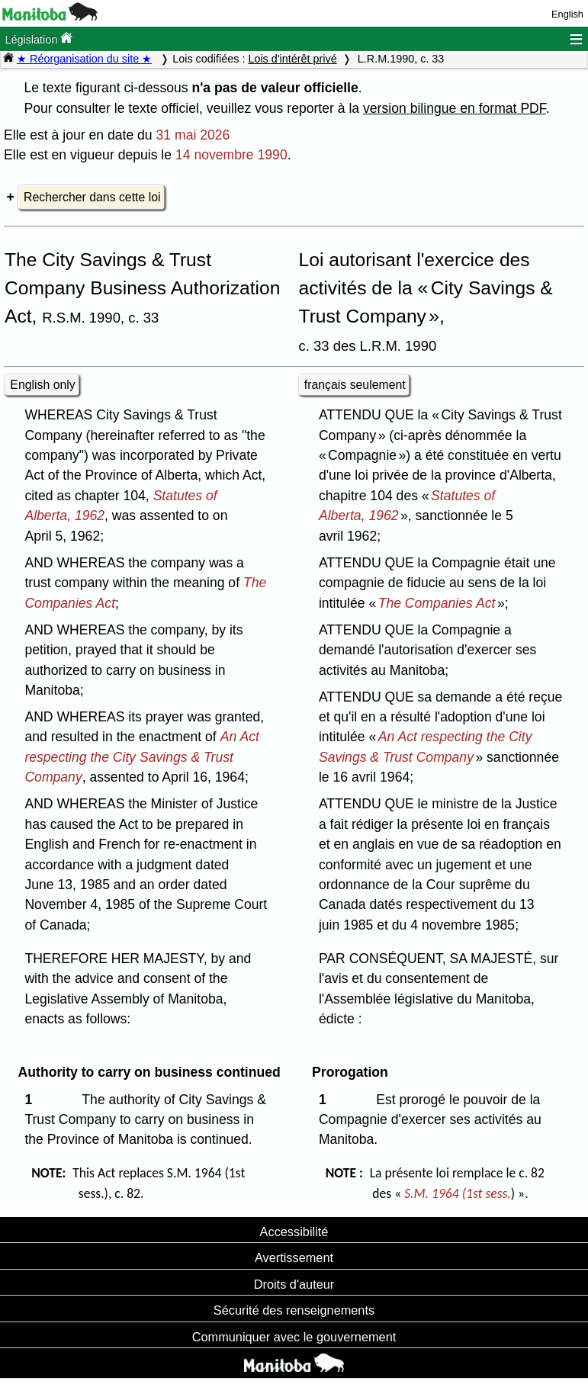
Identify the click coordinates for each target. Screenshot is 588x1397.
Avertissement (294, 1257)
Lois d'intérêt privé (292, 59)
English (567, 14)
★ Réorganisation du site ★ (84, 59)
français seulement (355, 384)
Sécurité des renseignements (294, 1310)
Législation (38, 38)
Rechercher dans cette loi (92, 197)
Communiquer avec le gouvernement (294, 1337)
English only (42, 384)
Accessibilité (294, 1231)
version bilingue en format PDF (454, 108)
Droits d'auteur (294, 1284)
